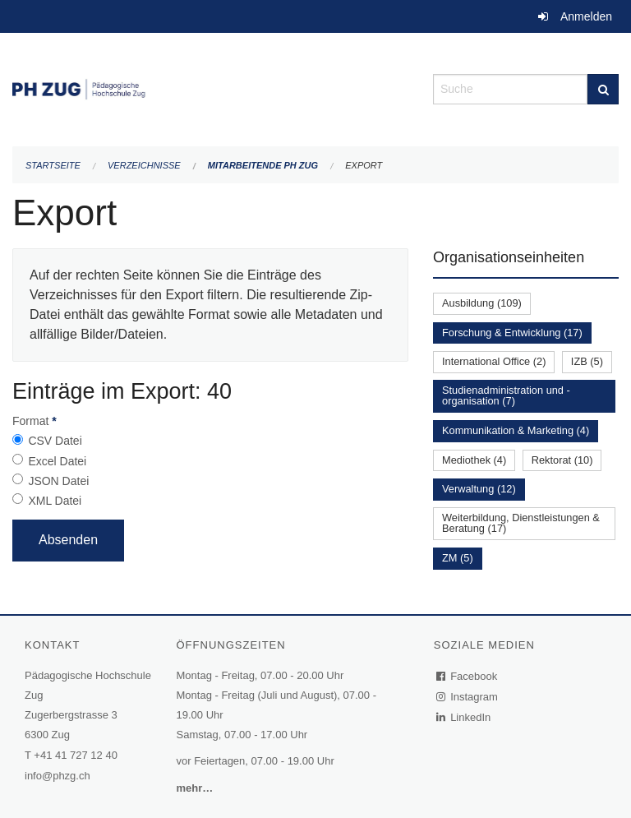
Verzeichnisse (144, 165)
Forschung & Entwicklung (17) (512, 332)
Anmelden (586, 16)
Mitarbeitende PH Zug (263, 165)
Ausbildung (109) (482, 303)
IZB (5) (587, 361)
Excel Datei (57, 461)
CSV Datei (54, 440)
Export (363, 165)
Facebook (467, 676)
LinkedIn (464, 717)
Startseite (53, 165)
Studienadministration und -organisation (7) (506, 395)
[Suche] (603, 89)
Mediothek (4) (474, 460)
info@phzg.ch (57, 775)
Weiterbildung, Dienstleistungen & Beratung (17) (521, 522)
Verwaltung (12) (479, 489)
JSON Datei (58, 481)
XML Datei (54, 500)
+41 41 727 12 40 (75, 755)
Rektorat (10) (562, 460)
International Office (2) (494, 361)
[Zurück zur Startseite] (210, 88)
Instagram (468, 697)
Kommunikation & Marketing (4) (515, 430)
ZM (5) (457, 558)
